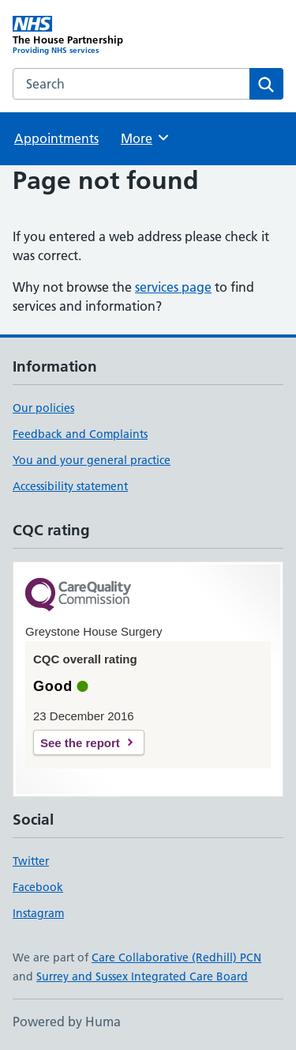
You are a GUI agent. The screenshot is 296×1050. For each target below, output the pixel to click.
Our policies (43, 408)
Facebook (38, 887)
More (145, 137)
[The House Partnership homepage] (80, 35)
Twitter (31, 861)
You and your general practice (91, 460)
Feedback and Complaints (80, 434)
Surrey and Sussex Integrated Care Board (142, 976)
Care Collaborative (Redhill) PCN (176, 957)
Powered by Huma (67, 1021)
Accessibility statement (70, 486)
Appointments (56, 138)
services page (173, 287)
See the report (80, 743)
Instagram (38, 913)
